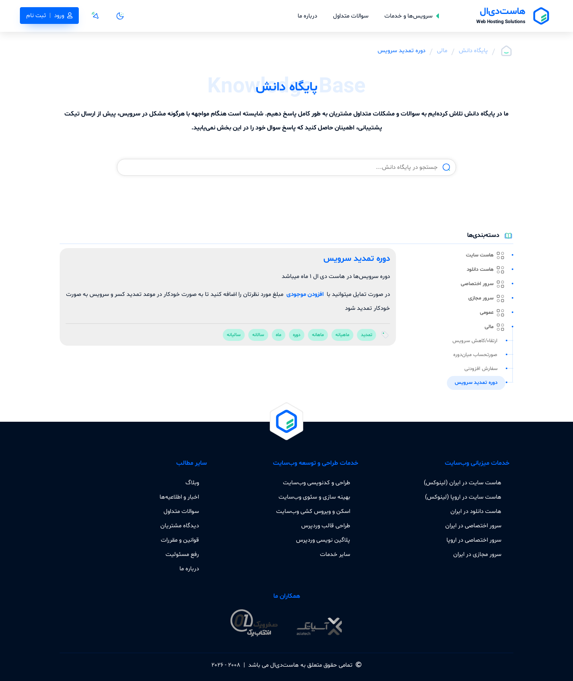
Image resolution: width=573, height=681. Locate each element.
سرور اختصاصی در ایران (473, 526)
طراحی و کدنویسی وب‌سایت (316, 483)
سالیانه (234, 335)
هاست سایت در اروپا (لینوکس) (463, 497)
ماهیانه (342, 335)
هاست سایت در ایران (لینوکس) (462, 483)
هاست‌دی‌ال (284, 665)
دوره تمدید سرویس (476, 382)
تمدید (366, 335)
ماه (278, 335)
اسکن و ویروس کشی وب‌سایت (313, 511)
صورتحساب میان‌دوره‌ (475, 354)
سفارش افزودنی (480, 368)
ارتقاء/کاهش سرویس (474, 340)
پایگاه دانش (473, 51)
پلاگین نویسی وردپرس (323, 540)
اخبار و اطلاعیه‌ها (179, 497)
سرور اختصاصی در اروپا (473, 540)
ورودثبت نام (49, 15)
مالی (442, 51)
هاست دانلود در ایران (475, 511)
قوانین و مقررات (180, 540)
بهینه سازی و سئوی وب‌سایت (314, 497)
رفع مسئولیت (182, 554)
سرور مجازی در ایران (477, 554)
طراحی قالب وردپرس (325, 526)
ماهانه (318, 335)
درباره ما (307, 16)
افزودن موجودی (305, 294)
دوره (296, 335)
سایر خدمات (335, 554)
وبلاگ (192, 483)
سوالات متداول (350, 16)
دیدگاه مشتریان (179, 526)
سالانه (258, 335)
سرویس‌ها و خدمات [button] (411, 16)
